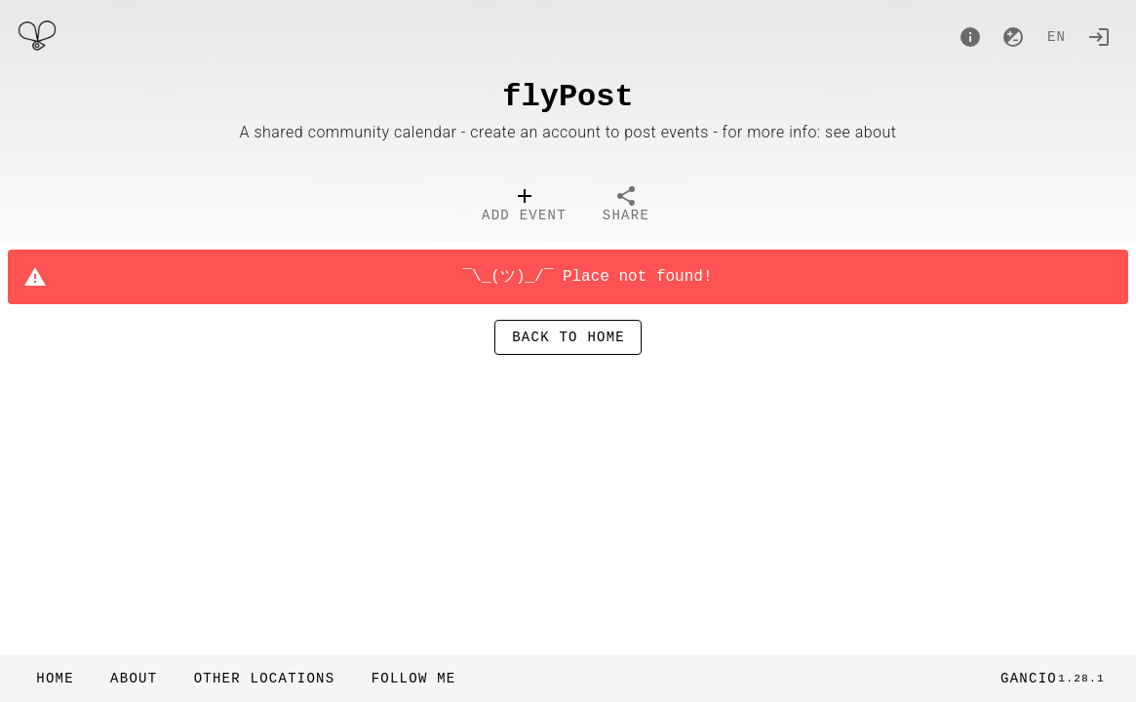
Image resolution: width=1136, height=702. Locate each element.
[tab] (524, 207)
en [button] (1056, 37)
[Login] (1098, 37)
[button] (263, 678)
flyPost (567, 97)
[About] (970, 37)
